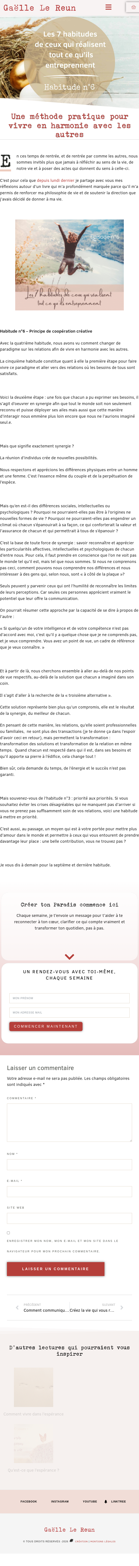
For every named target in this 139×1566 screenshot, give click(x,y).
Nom (12, 1154)
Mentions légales (103, 1541)
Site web (16, 1207)
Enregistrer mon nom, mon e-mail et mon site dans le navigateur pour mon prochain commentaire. (63, 1246)
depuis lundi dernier (55, 180)
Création (78, 1541)
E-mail (15, 1180)
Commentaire (21, 1098)
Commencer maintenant (46, 1026)
